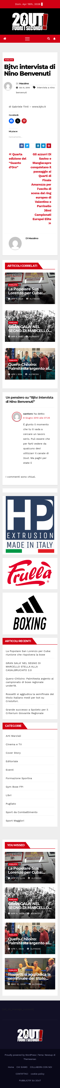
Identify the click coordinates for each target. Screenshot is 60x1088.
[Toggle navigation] (27, 38)
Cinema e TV (14, 744)
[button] (48, 38)
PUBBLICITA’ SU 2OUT (30, 1080)
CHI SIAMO (21, 1067)
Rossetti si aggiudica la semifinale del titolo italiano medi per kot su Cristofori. (30, 698)
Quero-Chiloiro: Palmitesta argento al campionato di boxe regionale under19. (30, 682)
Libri (9, 795)
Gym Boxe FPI (14, 786)
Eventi (10, 769)
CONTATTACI (22, 1074)
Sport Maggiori (15, 820)
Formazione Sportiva (19, 778)
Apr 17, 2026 (18, 878)
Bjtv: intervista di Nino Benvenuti (29, 70)
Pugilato (9, 60)
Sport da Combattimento (21, 812)
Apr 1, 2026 (17, 949)
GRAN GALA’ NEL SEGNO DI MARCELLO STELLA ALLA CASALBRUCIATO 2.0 (23, 667)
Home (11, 1067)
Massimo (24, 83)
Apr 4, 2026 (17, 913)
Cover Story (13, 752)
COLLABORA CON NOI (41, 1067)
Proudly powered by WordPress (21, 1055)
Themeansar (30, 1059)
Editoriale (12, 761)
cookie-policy (37, 1074)
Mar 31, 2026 (18, 984)
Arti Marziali (13, 735)
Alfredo (33, 299)
